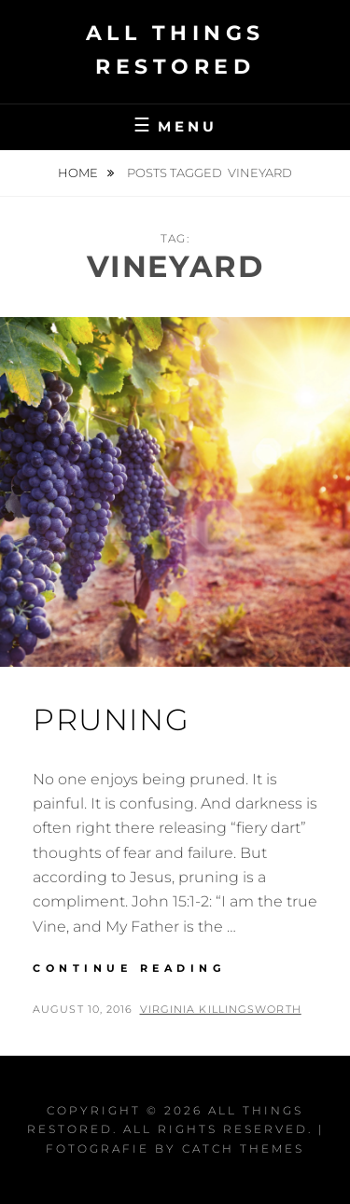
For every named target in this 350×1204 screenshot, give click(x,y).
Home (79, 172)
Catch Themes (243, 1149)
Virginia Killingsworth (220, 1009)
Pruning (111, 719)
